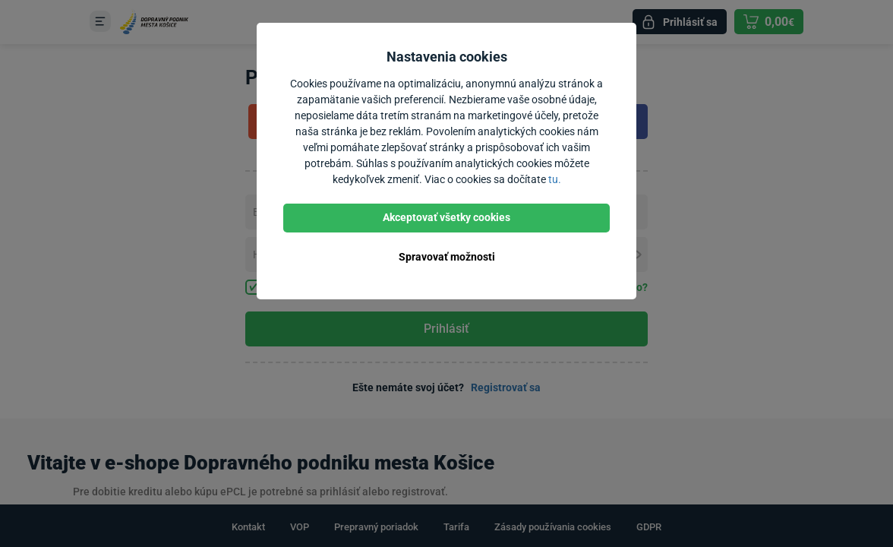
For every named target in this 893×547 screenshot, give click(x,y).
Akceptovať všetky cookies (446, 217)
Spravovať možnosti (447, 257)
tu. (554, 179)
